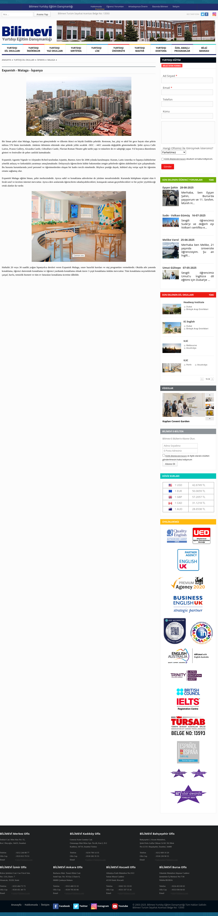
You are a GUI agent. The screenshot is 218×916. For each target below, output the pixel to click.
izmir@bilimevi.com (21, 893)
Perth (189, 364)
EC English (189, 321)
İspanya (41, 60)
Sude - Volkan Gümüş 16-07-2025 (184, 215)
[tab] (171, 65)
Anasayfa (6, 60)
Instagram (214, 14)
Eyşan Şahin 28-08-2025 (178, 187)
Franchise (100, 9)
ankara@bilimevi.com (75, 893)
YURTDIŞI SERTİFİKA (76, 49)
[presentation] (171, 65)
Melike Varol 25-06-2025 (178, 240)
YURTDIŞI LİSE (97, 49)
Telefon (168, 99)
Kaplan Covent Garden (175, 421)
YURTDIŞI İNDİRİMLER (33, 49)
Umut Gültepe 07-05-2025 (179, 267)
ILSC (186, 341)
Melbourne (191, 345)
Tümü (211, 180)
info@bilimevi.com (24, 860)
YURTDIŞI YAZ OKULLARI (55, 49)
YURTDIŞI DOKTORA (160, 49)
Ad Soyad (169, 76)
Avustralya (191, 348)
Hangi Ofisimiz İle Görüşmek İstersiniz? (188, 148)
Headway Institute (194, 302)
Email (166, 87)
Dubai (189, 306)
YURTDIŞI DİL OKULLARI (12, 49)
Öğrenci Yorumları (115, 6)
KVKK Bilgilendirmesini (175, 158)
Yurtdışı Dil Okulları (24, 60)
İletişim (176, 6)
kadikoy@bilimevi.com (96, 860)
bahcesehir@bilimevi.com (167, 860)
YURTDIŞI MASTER (140, 49)
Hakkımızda (96, 6)
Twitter (202, 14)
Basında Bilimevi (160, 6)
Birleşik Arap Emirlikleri (197, 309)
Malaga (51, 60)
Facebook (206, 14)
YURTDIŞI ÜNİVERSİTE (118, 49)
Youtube (210, 14)
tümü (211, 295)
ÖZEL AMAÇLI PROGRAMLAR (182, 49)
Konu (166, 111)
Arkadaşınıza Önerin (138, 6)
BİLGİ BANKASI (204, 49)
